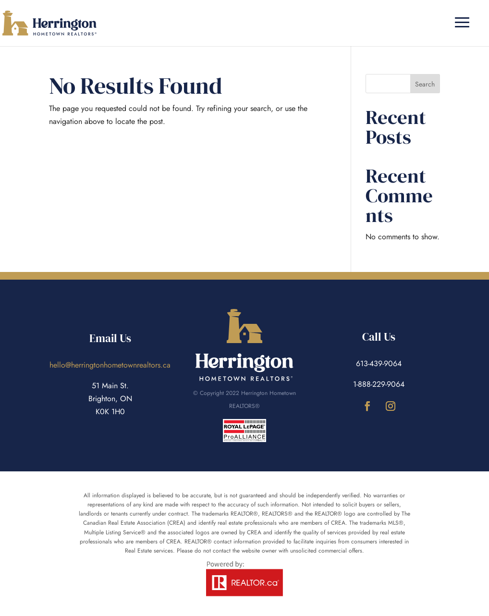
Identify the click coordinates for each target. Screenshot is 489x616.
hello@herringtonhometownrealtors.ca (110, 364)
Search (425, 84)
